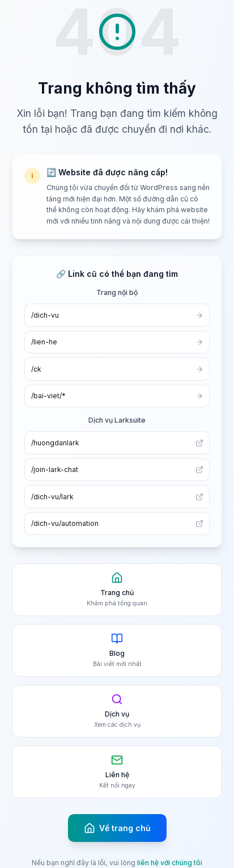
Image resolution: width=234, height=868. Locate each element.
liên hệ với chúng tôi (169, 862)
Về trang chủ (117, 828)
